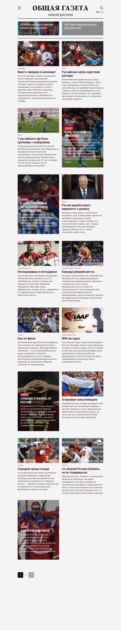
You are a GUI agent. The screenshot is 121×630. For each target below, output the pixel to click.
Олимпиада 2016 (69, 335)
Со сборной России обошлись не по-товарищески (81, 470)
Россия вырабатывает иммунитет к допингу (76, 207)
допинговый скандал (71, 268)
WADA (64, 202)
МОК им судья (71, 338)
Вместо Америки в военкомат (37, 72)
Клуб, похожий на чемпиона (77, 134)
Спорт (68, 128)
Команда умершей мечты (78, 271)
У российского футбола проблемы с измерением (34, 140)
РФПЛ (64, 69)
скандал (21, 69)
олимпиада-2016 (24, 268)
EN (102, 12)
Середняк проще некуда (33, 469)
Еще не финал (26, 338)
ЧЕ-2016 (20, 335)
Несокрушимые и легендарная (37, 271)
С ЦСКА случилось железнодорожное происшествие (34, 207)
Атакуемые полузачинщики (79, 399)
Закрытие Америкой (34, 530)
